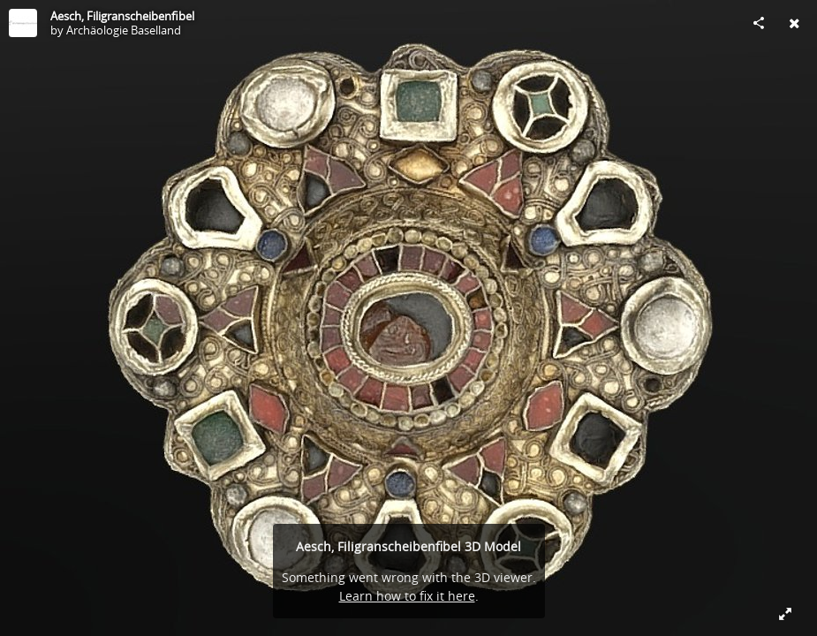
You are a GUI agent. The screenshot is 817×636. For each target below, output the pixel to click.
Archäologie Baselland (123, 30)
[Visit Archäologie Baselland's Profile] (23, 23)
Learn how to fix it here (407, 595)
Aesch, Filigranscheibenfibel (122, 16)
